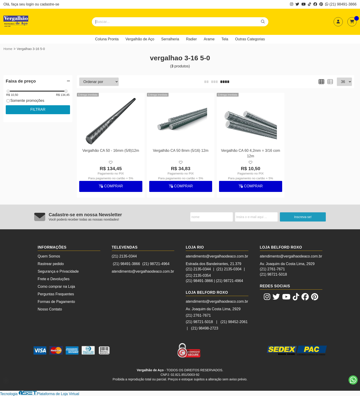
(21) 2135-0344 (124, 256)
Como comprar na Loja (56, 286)
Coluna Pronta (106, 39)
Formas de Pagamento (56, 302)
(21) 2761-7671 (198, 315)
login (30, 4)
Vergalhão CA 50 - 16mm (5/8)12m (110, 150)
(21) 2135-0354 (198, 275)
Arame (209, 39)
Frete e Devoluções (54, 279)
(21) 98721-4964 (155, 264)
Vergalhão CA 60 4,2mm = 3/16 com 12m (250, 153)
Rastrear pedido (51, 264)
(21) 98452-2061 (234, 322)
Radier (191, 39)
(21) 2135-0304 (229, 269)
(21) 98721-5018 (199, 322)
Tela (225, 39)
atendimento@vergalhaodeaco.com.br (143, 271)
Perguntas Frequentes (56, 294)
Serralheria (170, 39)
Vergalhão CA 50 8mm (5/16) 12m (180, 150)
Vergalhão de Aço (140, 39)
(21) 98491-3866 (341, 4)
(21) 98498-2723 (204, 328)
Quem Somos (49, 256)
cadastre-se (49, 4)
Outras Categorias (250, 39)
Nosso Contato (50, 309)
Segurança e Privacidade (58, 271)
